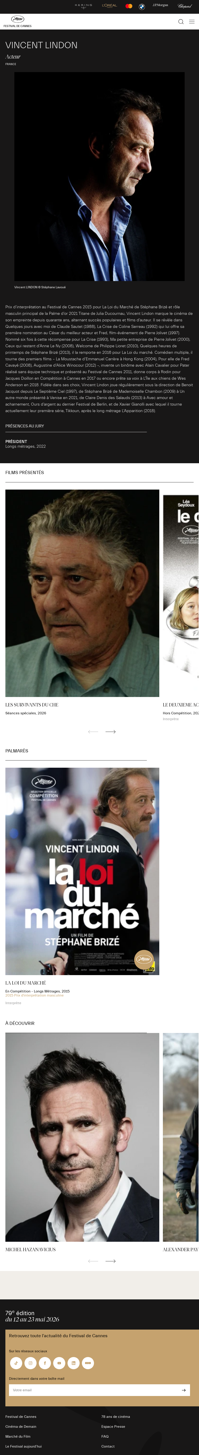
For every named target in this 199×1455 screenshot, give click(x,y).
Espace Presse (113, 1427)
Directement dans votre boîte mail (36, 1379)
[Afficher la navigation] (191, 21)
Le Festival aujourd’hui (23, 1446)
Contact (108, 1446)
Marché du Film (18, 1437)
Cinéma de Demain (20, 1427)
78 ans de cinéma (115, 1417)
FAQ (105, 1437)
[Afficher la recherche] (181, 21)
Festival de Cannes (20, 1417)
